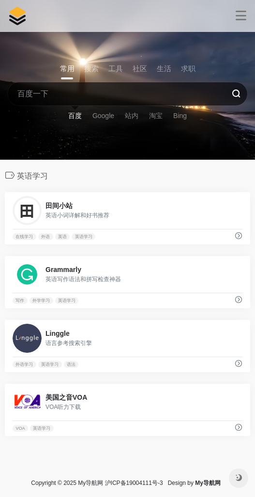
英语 (62, 236)
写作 (19, 300)
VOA (20, 428)
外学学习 (41, 300)
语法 (71, 364)
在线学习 (24, 236)
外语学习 (24, 364)
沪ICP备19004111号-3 (134, 483)
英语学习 (83, 236)
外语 (45, 236)
